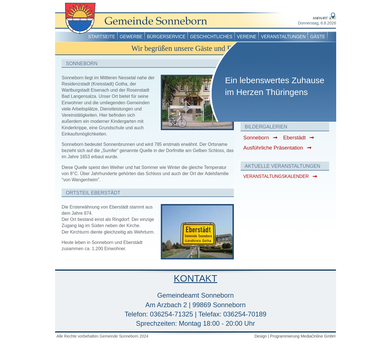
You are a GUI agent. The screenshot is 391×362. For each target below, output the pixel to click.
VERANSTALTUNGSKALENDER (276, 176)
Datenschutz (290, 3)
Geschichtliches (211, 36)
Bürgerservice (166, 36)
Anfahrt (311, 3)
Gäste (317, 36)
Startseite (101, 36)
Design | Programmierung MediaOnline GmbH (294, 336)
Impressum (267, 3)
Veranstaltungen (283, 36)
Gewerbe (131, 36)
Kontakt (328, 3)
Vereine (247, 36)
